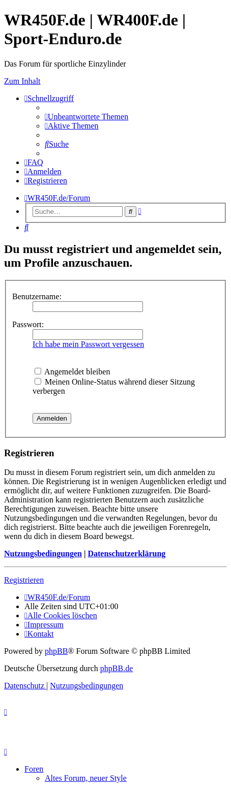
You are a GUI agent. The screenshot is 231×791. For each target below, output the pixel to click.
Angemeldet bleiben (72, 371)
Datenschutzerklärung (126, 553)
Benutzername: (37, 296)
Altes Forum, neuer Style (86, 778)
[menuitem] (86, 116)
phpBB (56, 651)
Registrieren (24, 580)
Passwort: (28, 324)
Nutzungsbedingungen (43, 553)
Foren (33, 769)
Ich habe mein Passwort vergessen (88, 344)
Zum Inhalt (22, 81)
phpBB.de (116, 668)
